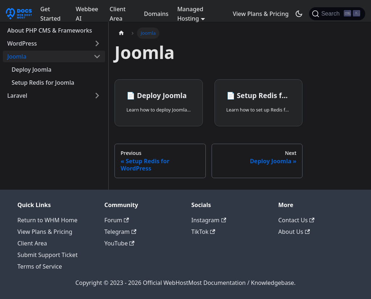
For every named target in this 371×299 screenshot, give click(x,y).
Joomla (16, 56)
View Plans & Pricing (260, 14)
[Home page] (121, 33)
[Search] (337, 13)
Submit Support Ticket (47, 255)
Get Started (50, 13)
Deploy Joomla (31, 69)
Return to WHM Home (47, 220)
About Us (294, 232)
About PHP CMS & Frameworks (49, 30)
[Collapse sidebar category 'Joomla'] (97, 56)
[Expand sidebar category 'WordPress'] (97, 43)
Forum (116, 220)
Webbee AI (87, 13)
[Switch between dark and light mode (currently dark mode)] (299, 14)
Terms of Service (39, 266)
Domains (156, 14)
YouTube (119, 243)
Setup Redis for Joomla (43, 83)
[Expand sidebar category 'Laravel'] (97, 95)
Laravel (17, 96)
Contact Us (296, 220)
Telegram (120, 232)
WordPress (22, 43)
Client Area (118, 13)
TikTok (203, 232)
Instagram (208, 220)
